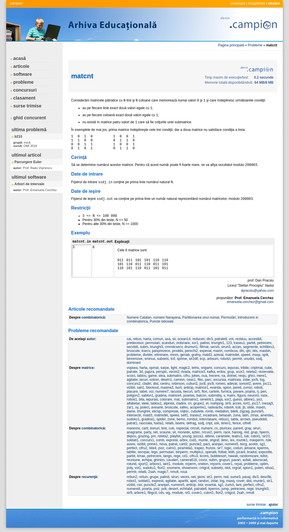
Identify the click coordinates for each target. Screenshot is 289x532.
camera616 (188, 460)
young (187, 436)
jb (244, 407)
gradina (161, 395)
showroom (189, 468)
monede (184, 432)
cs (216, 428)
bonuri (154, 428)
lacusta (175, 391)
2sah (152, 472)
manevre (133, 428)
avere (257, 384)
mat (176, 399)
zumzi (247, 388)
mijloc (184, 411)
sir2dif (193, 359)
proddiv (177, 351)
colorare (166, 399)
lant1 (166, 464)
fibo (200, 380)
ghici (251, 376)
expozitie (265, 452)
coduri (238, 448)
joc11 (267, 384)
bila (141, 399)
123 (229, 343)
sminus (149, 359)
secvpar (143, 452)
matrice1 (201, 388)
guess (237, 399)
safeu (184, 407)
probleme (23, 82)
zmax (254, 415)
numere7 (161, 391)
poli (164, 489)
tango (167, 456)
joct (259, 399)
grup (230, 372)
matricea (234, 380)
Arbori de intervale (29, 184)
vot (231, 339)
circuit (194, 428)
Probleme (255, 45)
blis (255, 351)
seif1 (184, 415)
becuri (187, 391)
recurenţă (89, 477)
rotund (131, 464)
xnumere (173, 468)
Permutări (228, 317)
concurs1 (147, 440)
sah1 (140, 388)
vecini (184, 477)
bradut (252, 452)
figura (241, 395)
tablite (131, 452)
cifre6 (247, 423)
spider (160, 419)
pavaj (246, 477)
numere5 (231, 444)
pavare (238, 391)
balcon (201, 395)
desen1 (166, 380)
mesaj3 (267, 403)
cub (171, 428)
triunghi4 (143, 411)
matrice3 (198, 372)
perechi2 (191, 351)
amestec (266, 415)
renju (242, 376)
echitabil (186, 489)
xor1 (195, 343)
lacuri (143, 380)
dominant (134, 363)
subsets (162, 359)
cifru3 (194, 456)
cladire (181, 403)
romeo (220, 384)
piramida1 (185, 448)
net (155, 432)
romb (209, 411)
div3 (210, 339)
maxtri (217, 351)
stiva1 (269, 468)
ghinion (159, 460)
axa (167, 339)
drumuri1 (191, 347)
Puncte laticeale (162, 321)
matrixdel (232, 355)
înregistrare (256, 3)
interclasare (208, 419)
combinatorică (93, 317)
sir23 (266, 436)
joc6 (255, 380)
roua (183, 472)
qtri (248, 351)
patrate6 (221, 339)
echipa (147, 460)
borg (243, 444)
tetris (195, 368)
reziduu (240, 339)
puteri (259, 468)
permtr (237, 359)
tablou (141, 376)
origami (206, 368)
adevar (232, 384)
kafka (211, 372)
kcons (204, 456)
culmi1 (171, 448)
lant (238, 485)
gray (248, 428)
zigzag (244, 411)
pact (206, 444)
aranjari (217, 444)
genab (184, 355)
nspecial (182, 428)
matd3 (207, 355)
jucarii (240, 452)
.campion (16, 3)
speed (245, 355)
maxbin (264, 351)
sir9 (228, 403)
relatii (169, 423)
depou (131, 436)
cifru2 (143, 448)
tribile (245, 368)
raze (264, 395)
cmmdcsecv (173, 347)
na (223, 376)
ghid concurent (29, 117)
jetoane (249, 448)
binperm (182, 452)
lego (154, 452)
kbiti (231, 452)
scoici (131, 376)
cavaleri (172, 460)
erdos (221, 372)
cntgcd (204, 468)
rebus (137, 339)
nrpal (238, 464)
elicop (156, 411)
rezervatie (266, 372)
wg (168, 493)
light (174, 368)
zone (171, 419)
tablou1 (156, 403)
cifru (186, 376)
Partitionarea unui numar (200, 317)
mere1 (261, 376)
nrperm (190, 464)
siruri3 (226, 347)
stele (145, 403)
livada (185, 372)
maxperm (256, 440)
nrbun (143, 477)
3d (141, 372)
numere (207, 428)
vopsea (132, 368)
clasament (24, 98)
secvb (215, 347)
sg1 (262, 444)
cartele (214, 391)
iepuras (233, 368)
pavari (236, 460)
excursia (219, 380)
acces (236, 347)
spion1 (248, 468)
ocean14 (184, 339)
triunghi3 (156, 347)
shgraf (214, 440)
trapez (199, 448)
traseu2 (195, 415)
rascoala (145, 423)
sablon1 (147, 395)
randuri (203, 481)
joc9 (210, 384)
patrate (132, 372)
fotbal (222, 452)
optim (264, 464)
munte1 (242, 440)
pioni (201, 477)
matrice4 (174, 395)
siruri (256, 428)
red (246, 432)
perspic (161, 372)
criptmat (257, 368)
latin (245, 415)
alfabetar (133, 403)
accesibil (254, 339)
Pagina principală (231, 45)
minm (174, 355)
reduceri (198, 339)
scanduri (167, 343)
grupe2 (198, 403)
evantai (215, 388)
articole (21, 66)
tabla (234, 419)
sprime (182, 359)
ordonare (183, 343)
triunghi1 (217, 343)
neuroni (253, 395)
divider (148, 355)
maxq (230, 481)
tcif (172, 359)
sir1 (269, 481)
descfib (265, 477)
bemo (181, 419)
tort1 (246, 403)
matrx (231, 395)
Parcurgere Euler (28, 162)
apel (193, 481)
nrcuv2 (207, 432)
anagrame (134, 432)
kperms (262, 448)
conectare (237, 3)
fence (237, 423)
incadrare (210, 415)
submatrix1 (189, 399)
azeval (219, 355)
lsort (178, 388)
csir (139, 485)
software (22, 74)
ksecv (146, 351)
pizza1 (198, 436)
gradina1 (148, 419)
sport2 (143, 464)
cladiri (146, 384)
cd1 (185, 456)
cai (129, 339)
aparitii (183, 481)
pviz (161, 448)
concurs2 (134, 384)
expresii (172, 440)
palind (164, 477)
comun (158, 339)
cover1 (227, 464)
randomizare (249, 456)
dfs (242, 351)
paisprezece (161, 351)
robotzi (225, 359)
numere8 (133, 489)
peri (263, 391)
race (227, 432)
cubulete (197, 411)
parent (238, 428)
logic (227, 448)
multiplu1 (196, 452)
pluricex (225, 428)
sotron (154, 380)
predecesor (135, 343)
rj (258, 391)
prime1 (152, 444)
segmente (250, 347)
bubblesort (218, 456)
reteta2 (251, 372)
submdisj (215, 395)
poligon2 (133, 395)
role (268, 440)
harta (147, 339)
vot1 (138, 468)
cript (209, 423)
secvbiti (132, 347)
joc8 (203, 384)
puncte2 (195, 444)
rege (177, 456)
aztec (196, 432)
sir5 (197, 391)
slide (250, 407)
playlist (175, 436)
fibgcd (152, 493)
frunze (210, 448)
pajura (149, 372)
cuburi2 (191, 384)
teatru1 (237, 436)
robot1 (255, 436)
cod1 (193, 440)
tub (246, 436)
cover (240, 481)
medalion (222, 411)
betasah (225, 415)
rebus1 (224, 419)
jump (225, 489)
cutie (268, 368)
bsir (200, 485)
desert (173, 489)
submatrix (174, 376)
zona (236, 415)
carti (145, 428)
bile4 (152, 448)
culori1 (209, 493)
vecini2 (174, 372)
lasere (180, 423)
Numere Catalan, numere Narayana (153, 317)
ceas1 (191, 380)
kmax (141, 456)
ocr (151, 391)
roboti (258, 388)
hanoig (237, 432)
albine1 (249, 399)
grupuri (224, 460)
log (262, 380)
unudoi (249, 359)
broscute (133, 351)
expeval (205, 351)
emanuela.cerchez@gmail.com (250, 302)
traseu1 (239, 343)
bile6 (234, 411)
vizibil (131, 388)
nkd (227, 468)
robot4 (228, 407)
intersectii (134, 415)
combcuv (231, 351)
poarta (250, 391)
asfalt (246, 460)
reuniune (133, 460)
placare (132, 391)
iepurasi (152, 399)
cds (161, 493)
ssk (216, 423)
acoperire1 (198, 407)
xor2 (227, 399)
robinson (178, 384)
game (152, 376)
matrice (88, 368)
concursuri (25, 90)
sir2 (209, 477)
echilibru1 (267, 347)
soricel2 (245, 384)
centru (165, 384)
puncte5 (257, 411)
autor (91, 339)
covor (203, 460)
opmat (153, 368)
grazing (143, 436)
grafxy (195, 355)
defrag (191, 423)
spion (227, 388)
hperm (264, 432)
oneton (203, 464)
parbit (251, 343)
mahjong (216, 403)
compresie (170, 411)
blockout (152, 388)
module (177, 464)
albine (209, 436)
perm (218, 432)
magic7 (162, 472)
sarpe (164, 368)
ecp (202, 359)
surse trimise (27, 105)
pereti (237, 388)
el (207, 403)
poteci (144, 407)
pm (153, 436)
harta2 (158, 423)
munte (203, 440)
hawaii (233, 456)
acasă (19, 58)
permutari (152, 343)
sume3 (235, 477)
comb (160, 440)
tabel (143, 391)
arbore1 (155, 464)
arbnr (183, 440)
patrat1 (132, 423)
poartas (188, 395)
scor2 (240, 372)
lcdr (238, 407)
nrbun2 (132, 477)
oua (204, 376)
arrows (245, 419)
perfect (132, 448)
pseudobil (259, 419)
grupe (154, 477)
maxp (256, 355)
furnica (226, 391)
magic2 (184, 368)
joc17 (256, 403)
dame (131, 411)
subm (144, 347)
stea (162, 376)
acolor (253, 444)
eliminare (161, 355)
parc (208, 380)
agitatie (132, 380)
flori (204, 391)
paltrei (204, 343)
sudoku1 (133, 419)
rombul (192, 419)
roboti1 (132, 399)
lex (232, 440)
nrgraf (236, 468)
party (147, 432)
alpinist (169, 403)
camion (179, 380)
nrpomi (215, 464)
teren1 (226, 423)
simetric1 (207, 399)
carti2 (183, 444)
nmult (174, 472)
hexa (163, 444)
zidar (246, 380)
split (265, 355)
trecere (214, 376)
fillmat (204, 347)
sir (174, 339)
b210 (18, 137)
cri (190, 403)
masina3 (167, 388)
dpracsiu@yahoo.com (257, 291)
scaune (165, 432)
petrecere (264, 343)
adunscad (260, 460)
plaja (218, 399)
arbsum (212, 359)
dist (155, 384)
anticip (188, 388)
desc (224, 440)
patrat (173, 444)
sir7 (219, 448)
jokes (196, 376)
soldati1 (132, 440)
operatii (210, 452)
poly (130, 468)
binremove (135, 359)
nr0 (187, 493)
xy (136, 407)
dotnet (232, 376)
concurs (220, 368)
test (164, 428)
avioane (157, 407)
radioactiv (215, 407)
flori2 (161, 468)
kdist (264, 456)
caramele (223, 436)
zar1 (130, 407)
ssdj (259, 359)
